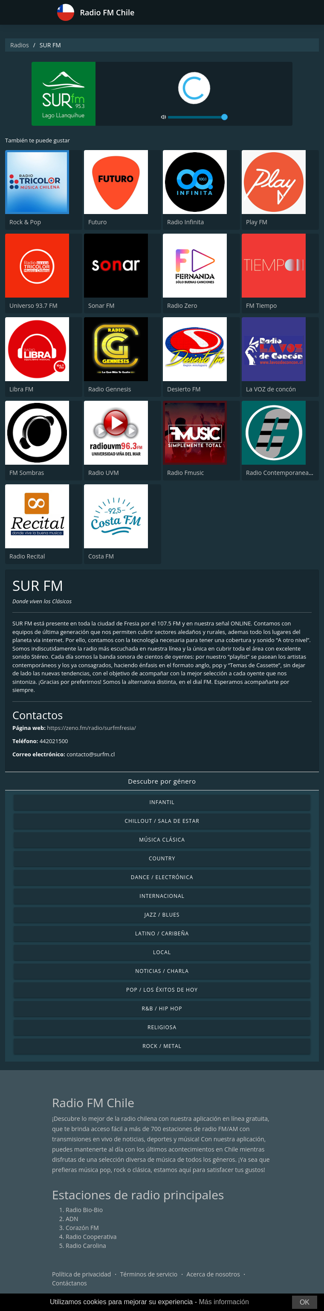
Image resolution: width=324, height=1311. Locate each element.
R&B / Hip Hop (162, 1008)
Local (162, 952)
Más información (224, 1301)
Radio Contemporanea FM (282, 473)
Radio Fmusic (185, 473)
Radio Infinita (185, 222)
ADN (72, 1219)
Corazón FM (82, 1228)
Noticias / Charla (162, 971)
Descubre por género (162, 781)
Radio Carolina (86, 1246)
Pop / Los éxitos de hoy (162, 989)
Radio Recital (27, 556)
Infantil (161, 802)
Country (162, 858)
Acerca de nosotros (213, 1274)
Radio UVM (103, 473)
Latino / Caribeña (162, 933)
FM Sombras (26, 473)
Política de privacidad (81, 1274)
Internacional (161, 896)
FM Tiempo (261, 305)
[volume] (198, 117)
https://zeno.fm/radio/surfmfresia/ (91, 728)
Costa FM (101, 556)
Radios (19, 45)
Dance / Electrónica (162, 877)
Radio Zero (182, 305)
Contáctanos (69, 1283)
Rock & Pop (25, 222)
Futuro (97, 222)
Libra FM (21, 389)
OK (305, 1302)
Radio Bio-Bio (84, 1210)
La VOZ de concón (271, 389)
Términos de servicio (149, 1274)
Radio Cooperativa (91, 1237)
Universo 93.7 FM (33, 305)
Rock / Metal (162, 1046)
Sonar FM (101, 305)
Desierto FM (184, 389)
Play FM (256, 222)
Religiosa (162, 1027)
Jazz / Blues (162, 914)
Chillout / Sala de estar (161, 821)
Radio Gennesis (109, 389)
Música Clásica (162, 839)
